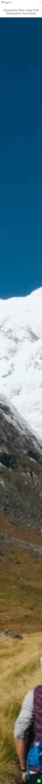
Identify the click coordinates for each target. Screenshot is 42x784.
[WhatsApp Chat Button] (39, 781)
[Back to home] (7, 2)
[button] (40, 2)
